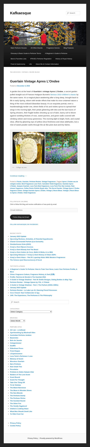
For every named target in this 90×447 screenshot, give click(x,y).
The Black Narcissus (18, 388)
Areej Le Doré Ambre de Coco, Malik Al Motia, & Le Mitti (31, 252)
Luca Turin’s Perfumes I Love (21, 356)
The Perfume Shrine (17, 398)
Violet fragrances (29, 193)
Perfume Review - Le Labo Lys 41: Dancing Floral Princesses (33, 290)
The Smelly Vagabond (18, 406)
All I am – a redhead (17, 330)
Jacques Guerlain (23, 186)
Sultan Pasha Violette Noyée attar (36, 188)
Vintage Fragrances (49, 181)
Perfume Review (35, 181)
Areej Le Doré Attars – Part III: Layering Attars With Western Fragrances (37, 257)
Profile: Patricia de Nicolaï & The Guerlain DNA (28, 277)
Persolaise (14, 369)
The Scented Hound (17, 401)
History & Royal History (63, 59)
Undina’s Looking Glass (19, 409)
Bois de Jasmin (16, 340)
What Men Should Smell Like (21, 411)
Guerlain (25, 181)
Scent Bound (15, 377)
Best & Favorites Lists (18, 59)
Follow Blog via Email (21, 217)
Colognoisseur (15, 343)
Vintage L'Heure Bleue (54, 190)
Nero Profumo (15, 364)
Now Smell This (16, 367)
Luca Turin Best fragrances (39, 186)
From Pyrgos (15, 351)
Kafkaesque (20, 13)
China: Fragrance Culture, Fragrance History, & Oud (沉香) (32, 274)
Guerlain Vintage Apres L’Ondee (34, 81)
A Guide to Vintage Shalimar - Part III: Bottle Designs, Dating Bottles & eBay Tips (41, 280)
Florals (19, 181)
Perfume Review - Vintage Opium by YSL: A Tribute (29, 282)
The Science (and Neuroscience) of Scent (26, 260)
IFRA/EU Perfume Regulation (41, 59)
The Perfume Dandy (17, 396)
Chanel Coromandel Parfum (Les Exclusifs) (26, 242)
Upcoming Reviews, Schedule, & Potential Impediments (31, 239)
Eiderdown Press (16, 348)
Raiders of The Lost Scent (20, 375)
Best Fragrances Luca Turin (31, 184)
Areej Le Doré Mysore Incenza (21, 247)
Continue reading (18, 176)
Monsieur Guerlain (17, 361)
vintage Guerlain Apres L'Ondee (34, 190)
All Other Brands (37, 48)
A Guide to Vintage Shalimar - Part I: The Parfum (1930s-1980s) (34, 285)
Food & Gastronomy (18, 64)
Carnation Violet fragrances (52, 184)
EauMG (13, 346)
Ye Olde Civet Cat (16, 414)
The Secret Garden (55, 188)
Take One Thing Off (17, 382)
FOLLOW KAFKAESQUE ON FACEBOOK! (24, 224)
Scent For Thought (17, 380)
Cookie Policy (15, 426)
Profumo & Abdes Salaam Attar (22, 372)
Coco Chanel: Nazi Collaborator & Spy (24, 293)
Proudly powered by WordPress (51, 438)
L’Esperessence (16, 354)
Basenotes (14, 338)
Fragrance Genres (53, 48)
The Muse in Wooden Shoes (20, 390)
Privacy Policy (15, 423)
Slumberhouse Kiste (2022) (20, 244)
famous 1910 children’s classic (63, 94)
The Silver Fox (15, 403)
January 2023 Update (18, 236)
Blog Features (69, 48)
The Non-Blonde (16, 393)
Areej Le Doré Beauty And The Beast (24, 249)
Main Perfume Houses (19, 48)
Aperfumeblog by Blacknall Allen (22, 333)
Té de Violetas (15, 385)
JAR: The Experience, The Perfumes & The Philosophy (31, 295)
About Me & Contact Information (47, 64)
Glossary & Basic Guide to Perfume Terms (26, 53)
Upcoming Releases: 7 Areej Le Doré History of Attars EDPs (33, 255)
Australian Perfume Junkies (20, 335)
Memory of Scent (16, 359)
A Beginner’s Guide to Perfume (56, 53)
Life (30, 64)
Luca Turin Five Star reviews (60, 186)
